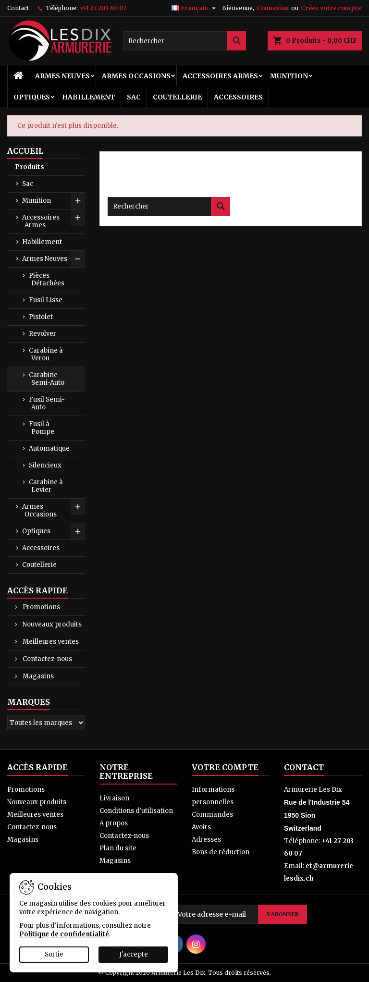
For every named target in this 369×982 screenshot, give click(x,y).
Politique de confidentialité (64, 934)
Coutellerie (177, 97)
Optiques (31, 97)
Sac (134, 97)
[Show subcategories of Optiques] (78, 531)
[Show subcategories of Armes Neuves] (78, 259)
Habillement (88, 97)
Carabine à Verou (46, 354)
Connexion (273, 8)
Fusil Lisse (45, 300)
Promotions (40, 607)
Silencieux (45, 465)
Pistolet (41, 317)
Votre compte (225, 767)
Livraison (114, 798)
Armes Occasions (136, 76)
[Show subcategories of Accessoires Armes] (78, 217)
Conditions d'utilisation (136, 811)
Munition (289, 76)
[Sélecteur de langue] (195, 8)
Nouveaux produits (51, 624)
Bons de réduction (220, 852)
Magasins (37, 676)
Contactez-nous (46, 659)
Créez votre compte (331, 8)
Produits (29, 167)
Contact (18, 8)
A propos (113, 823)
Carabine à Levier (46, 486)
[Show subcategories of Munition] (78, 201)
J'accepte (133, 954)
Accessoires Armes (220, 76)
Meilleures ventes (50, 642)
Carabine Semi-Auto (46, 379)
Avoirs (201, 827)
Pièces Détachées (46, 279)
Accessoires (238, 97)
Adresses (206, 839)
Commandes (212, 814)
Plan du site (117, 848)
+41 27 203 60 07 (102, 8)
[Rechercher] (184, 40)
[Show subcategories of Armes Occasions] (78, 507)
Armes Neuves (62, 76)
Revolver (42, 334)
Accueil (25, 151)
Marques (28, 702)
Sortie (54, 954)
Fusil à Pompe (41, 428)
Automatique (49, 448)
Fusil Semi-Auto (47, 403)
